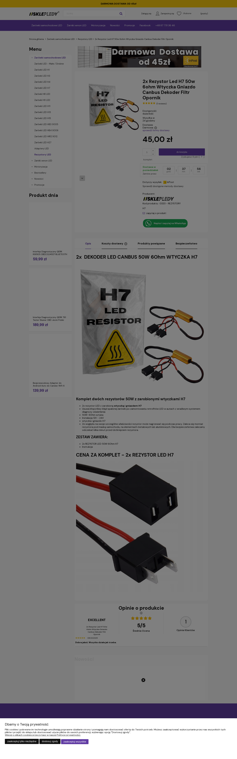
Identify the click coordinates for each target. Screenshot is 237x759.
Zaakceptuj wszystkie (74, 742)
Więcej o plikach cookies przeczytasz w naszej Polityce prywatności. (43, 735)
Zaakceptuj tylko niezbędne (21, 742)
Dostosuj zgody (50, 742)
